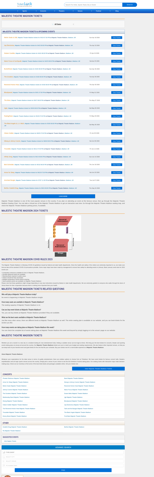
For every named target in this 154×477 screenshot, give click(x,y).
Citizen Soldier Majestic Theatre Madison (15, 405)
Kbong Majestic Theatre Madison (13, 401)
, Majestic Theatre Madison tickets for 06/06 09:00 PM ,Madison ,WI (41, 141)
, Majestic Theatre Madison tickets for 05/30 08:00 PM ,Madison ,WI (42, 124)
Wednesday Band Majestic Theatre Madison (16, 397)
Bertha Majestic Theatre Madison (74, 427)
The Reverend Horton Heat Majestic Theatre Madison (19, 408)
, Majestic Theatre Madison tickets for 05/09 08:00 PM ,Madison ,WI (35, 108)
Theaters (61, 11)
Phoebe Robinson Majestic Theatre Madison (16, 378)
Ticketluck (38, 4)
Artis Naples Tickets (10, 441)
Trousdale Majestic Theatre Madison (14, 412)
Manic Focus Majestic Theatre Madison (76, 389)
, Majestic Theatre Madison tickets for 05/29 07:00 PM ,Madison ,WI (37, 116)
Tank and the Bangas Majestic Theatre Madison (78, 408)
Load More (63, 196)
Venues (80, 11)
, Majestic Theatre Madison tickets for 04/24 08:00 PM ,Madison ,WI (38, 53)
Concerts (43, 11)
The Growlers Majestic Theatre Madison (15, 393)
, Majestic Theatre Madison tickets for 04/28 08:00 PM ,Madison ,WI (38, 77)
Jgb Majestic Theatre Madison (73, 397)
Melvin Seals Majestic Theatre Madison (15, 386)
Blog (117, 11)
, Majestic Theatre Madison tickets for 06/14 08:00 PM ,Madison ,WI (37, 157)
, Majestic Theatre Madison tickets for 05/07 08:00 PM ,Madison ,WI (36, 100)
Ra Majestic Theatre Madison (12, 431)
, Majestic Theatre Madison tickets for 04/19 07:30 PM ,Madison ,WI (40, 37)
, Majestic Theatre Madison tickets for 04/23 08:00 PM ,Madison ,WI (38, 45)
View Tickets (117, 37)
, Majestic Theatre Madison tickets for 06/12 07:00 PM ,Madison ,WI (36, 149)
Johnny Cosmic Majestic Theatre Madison (15, 389)
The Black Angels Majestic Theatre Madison (77, 412)
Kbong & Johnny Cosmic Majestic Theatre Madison (79, 382)
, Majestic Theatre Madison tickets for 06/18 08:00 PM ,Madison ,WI (38, 164)
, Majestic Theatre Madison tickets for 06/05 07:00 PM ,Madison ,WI (38, 133)
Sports (25, 11)
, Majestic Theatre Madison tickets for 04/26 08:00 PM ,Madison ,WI (37, 69)
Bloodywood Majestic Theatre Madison (76, 401)
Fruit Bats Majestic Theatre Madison (75, 416)
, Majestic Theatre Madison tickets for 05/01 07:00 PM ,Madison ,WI (37, 92)
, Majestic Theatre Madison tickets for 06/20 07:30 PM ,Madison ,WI (38, 172)
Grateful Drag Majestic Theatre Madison (15, 427)
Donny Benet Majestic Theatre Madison (15, 416)
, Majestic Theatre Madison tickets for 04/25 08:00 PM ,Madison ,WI (42, 61)
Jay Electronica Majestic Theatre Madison (76, 405)
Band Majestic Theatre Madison (73, 378)
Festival (98, 11)
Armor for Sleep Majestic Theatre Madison (15, 382)
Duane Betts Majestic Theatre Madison (76, 393)
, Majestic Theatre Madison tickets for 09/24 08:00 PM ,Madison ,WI (40, 188)
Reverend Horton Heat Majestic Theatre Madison (79, 386)
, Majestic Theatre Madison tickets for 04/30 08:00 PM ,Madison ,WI (40, 84)
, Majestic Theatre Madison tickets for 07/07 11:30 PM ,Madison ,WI (39, 180)
